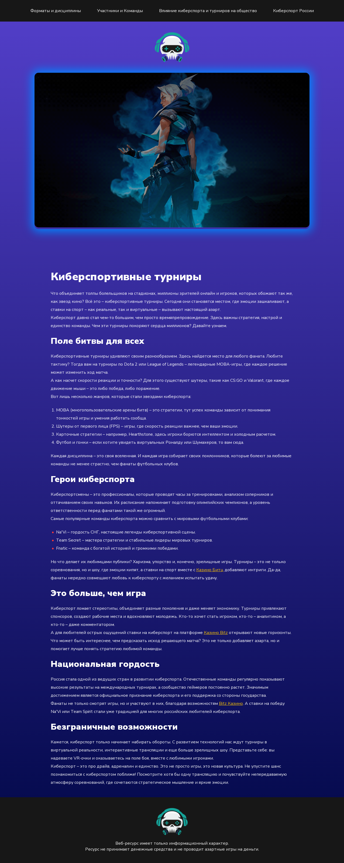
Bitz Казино (231, 703)
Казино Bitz (216, 633)
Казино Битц (209, 570)
